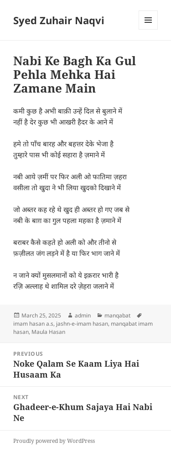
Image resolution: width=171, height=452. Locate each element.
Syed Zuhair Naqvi (58, 20)
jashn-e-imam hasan (82, 323)
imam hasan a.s (33, 323)
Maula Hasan (48, 332)
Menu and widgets (148, 29)
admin (83, 315)
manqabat (117, 315)
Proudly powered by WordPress (54, 441)
